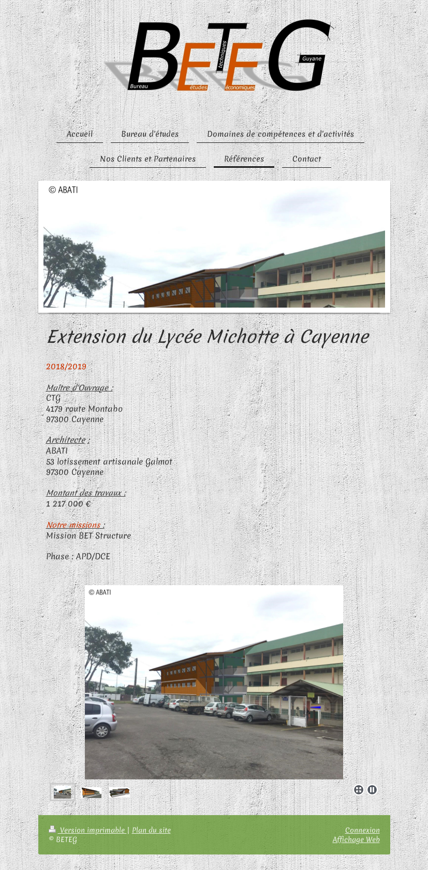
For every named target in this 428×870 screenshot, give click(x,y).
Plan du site (151, 830)
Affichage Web (356, 839)
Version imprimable (88, 830)
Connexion (362, 830)
